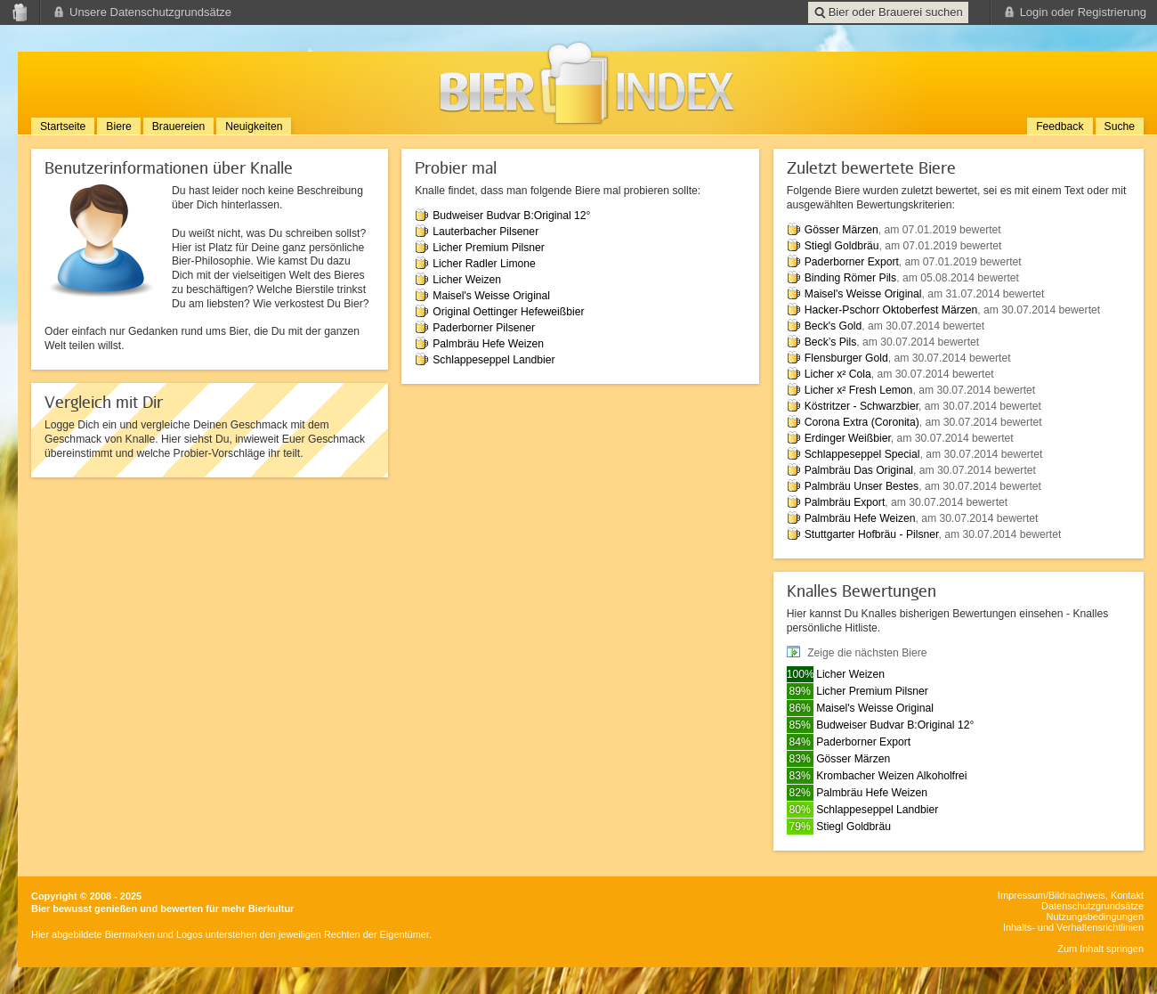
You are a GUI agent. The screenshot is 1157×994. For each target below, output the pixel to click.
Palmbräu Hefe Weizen (488, 344)
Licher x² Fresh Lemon (859, 390)
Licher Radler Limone (484, 263)
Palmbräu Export (845, 502)
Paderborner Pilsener (484, 328)
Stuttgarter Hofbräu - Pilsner (872, 534)
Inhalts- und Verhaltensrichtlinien (1073, 927)
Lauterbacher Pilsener (485, 231)
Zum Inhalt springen (1100, 948)
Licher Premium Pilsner (489, 247)
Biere (118, 126)
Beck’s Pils (831, 342)
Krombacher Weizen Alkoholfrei (891, 776)
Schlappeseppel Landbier (493, 360)
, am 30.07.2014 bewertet (1038, 310)
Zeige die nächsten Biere (866, 653)
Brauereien (178, 126)
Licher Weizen (467, 279)
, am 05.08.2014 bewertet (957, 278)
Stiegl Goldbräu (842, 246)
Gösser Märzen (841, 230)
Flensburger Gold (846, 358)
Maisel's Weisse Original (491, 295)
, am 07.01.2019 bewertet (939, 230)
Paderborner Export (852, 262)
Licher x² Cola (838, 374)
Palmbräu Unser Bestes (861, 486)
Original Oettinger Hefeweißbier (508, 312)
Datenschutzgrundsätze (1092, 905)
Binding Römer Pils (850, 278)
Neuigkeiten (253, 126)
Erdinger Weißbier (848, 438)
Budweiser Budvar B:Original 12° (511, 215)
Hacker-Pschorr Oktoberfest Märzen (891, 310)
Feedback (1059, 126)
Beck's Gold (833, 326)
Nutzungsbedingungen (1095, 916)
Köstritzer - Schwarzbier (861, 406)
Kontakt (1127, 895)
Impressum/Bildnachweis (1051, 895)
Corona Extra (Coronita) (862, 422)
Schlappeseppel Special (862, 454)
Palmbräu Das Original (859, 470)
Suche (1119, 126)
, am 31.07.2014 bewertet (983, 294)
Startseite (62, 126)
